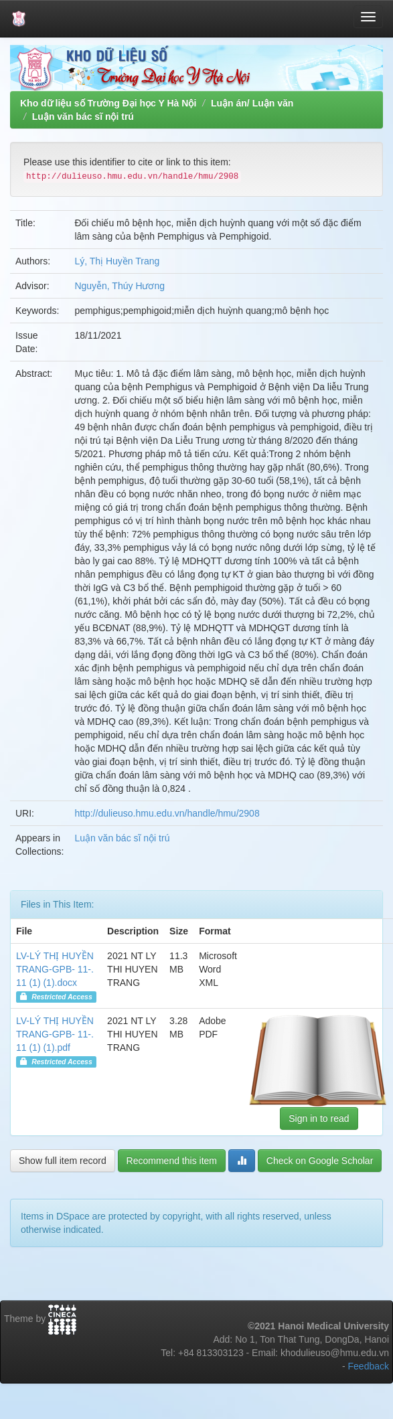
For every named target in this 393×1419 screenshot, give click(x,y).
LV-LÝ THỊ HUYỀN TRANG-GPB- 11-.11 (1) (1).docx (55, 969)
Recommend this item (172, 1160)
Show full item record (62, 1160)
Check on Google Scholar (320, 1160)
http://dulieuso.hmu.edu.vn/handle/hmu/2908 (166, 813)
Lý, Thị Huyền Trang (116, 261)
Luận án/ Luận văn (252, 103)
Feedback (368, 1366)
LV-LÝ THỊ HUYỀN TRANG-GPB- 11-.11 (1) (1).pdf (55, 1034)
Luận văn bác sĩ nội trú (83, 116)
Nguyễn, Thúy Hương (119, 285)
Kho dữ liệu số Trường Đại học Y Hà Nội (108, 103)
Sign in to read (319, 1118)
